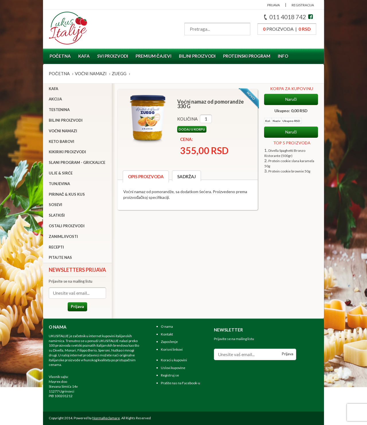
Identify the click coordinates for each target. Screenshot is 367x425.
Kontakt (167, 334)
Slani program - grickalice (77, 162)
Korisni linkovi (172, 349)
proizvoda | (287, 29)
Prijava (77, 306)
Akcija (55, 99)
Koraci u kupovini (174, 360)
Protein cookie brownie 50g (289, 171)
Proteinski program (246, 56)
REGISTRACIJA (303, 5)
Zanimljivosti (63, 236)
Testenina (59, 109)
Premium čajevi (153, 56)
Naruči (291, 99)
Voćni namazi (91, 73)
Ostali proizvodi (67, 226)
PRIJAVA (273, 5)
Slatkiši (57, 215)
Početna (60, 56)
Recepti (56, 247)
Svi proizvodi (112, 56)
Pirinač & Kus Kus (67, 194)
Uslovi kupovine (173, 368)
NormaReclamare (106, 418)
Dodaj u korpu (192, 129)
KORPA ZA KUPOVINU (291, 88)
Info (283, 56)
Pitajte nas (60, 257)
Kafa (84, 56)
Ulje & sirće (61, 173)
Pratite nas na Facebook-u (180, 383)
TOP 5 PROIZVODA (292, 142)
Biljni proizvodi (197, 56)
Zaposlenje (169, 341)
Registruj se (170, 375)
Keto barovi (61, 141)
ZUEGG (119, 73)
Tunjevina (59, 183)
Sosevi (55, 204)
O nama (167, 326)
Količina (187, 118)
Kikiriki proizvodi (67, 152)
